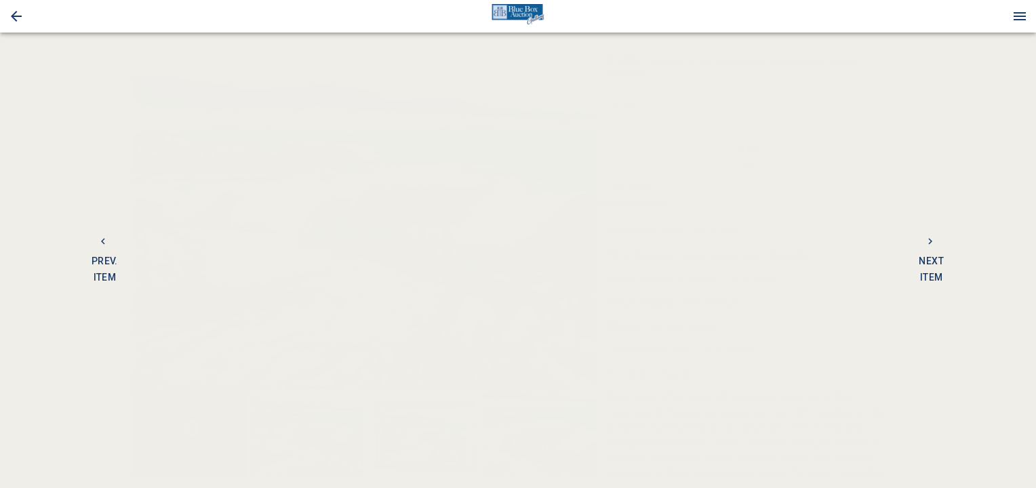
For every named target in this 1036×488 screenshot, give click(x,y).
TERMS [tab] (787, 188)
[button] (16, 16)
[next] (586, 216)
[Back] (16, 16)
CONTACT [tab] (711, 188)
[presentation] (518, 16)
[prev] (144, 216)
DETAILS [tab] (635, 188)
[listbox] (365, 216)
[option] (365, 216)
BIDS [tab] (863, 188)
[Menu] (1019, 16)
